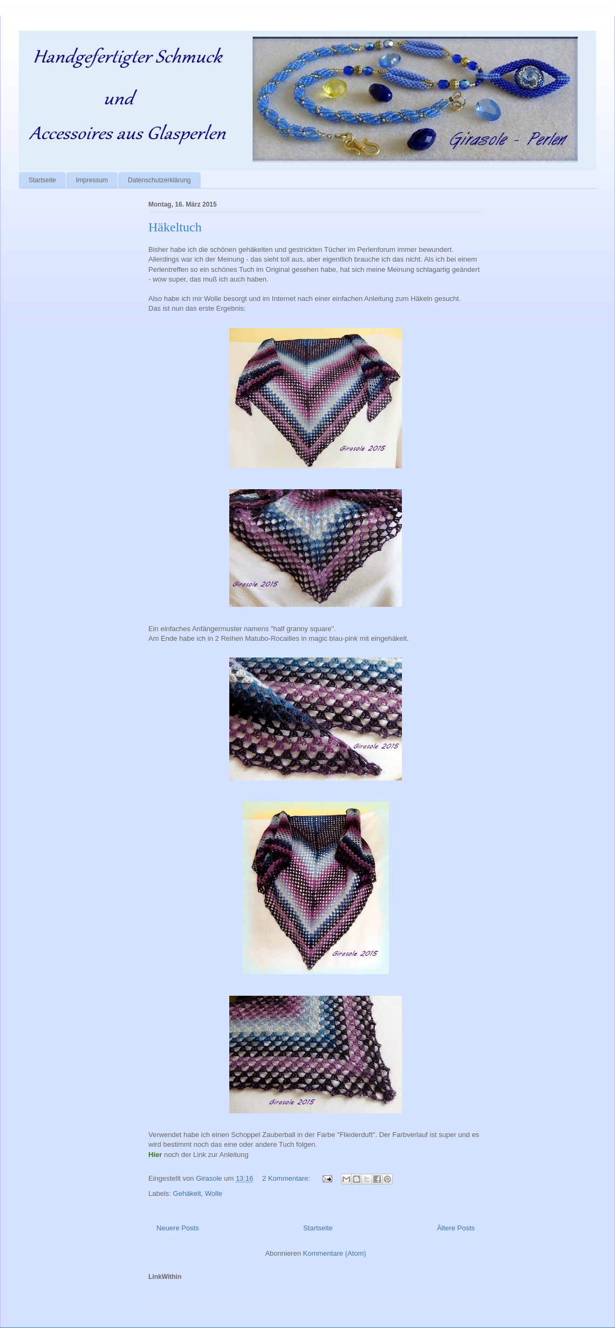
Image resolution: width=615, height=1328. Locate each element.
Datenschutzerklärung (159, 180)
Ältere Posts (456, 1228)
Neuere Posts (177, 1228)
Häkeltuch (175, 227)
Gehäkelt (187, 1193)
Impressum (92, 180)
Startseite (42, 180)
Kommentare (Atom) (334, 1253)
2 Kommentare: (287, 1178)
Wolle (213, 1193)
